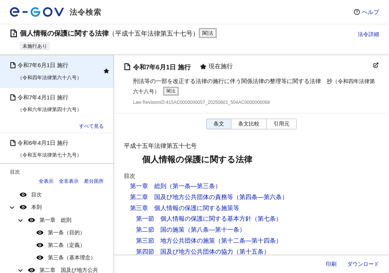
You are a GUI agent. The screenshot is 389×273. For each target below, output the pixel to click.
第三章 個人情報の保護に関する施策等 (184, 208)
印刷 (331, 264)
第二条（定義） (66, 245)
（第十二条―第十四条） (248, 240)
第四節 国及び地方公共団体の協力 (184, 251)
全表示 (46, 181)
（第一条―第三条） (193, 186)
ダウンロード (363, 264)
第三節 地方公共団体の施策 (175, 240)
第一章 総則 (55, 220)
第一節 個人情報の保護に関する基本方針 (193, 218)
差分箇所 (94, 181)
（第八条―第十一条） (215, 229)
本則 (36, 207)
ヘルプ (370, 12)
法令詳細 (368, 34)
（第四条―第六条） (260, 197)
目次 (36, 194)
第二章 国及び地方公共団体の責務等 (181, 197)
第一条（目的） (66, 232)
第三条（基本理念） (72, 257)
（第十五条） (251, 251)
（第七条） (266, 218)
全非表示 (69, 181)
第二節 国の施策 (160, 229)
